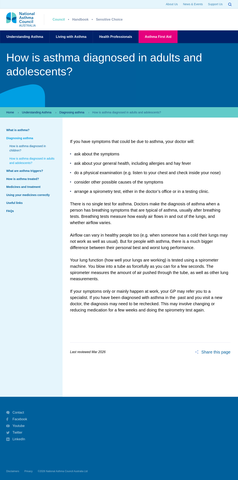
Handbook (80, 19)
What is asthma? (17, 130)
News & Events (193, 4)
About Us (172, 4)
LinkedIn (15, 439)
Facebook (16, 419)
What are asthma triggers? (24, 170)
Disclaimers (12, 471)
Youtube (15, 425)
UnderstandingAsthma (24, 37)
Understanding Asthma (36, 112)
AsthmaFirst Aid (158, 37)
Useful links (14, 203)
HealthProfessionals (115, 37)
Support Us (215, 4)
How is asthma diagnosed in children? (27, 148)
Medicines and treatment (23, 187)
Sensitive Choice (109, 19)
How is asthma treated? (22, 179)
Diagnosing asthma (71, 112)
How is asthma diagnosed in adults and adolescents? (31, 161)
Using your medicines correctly (28, 195)
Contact (15, 412)
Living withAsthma (71, 37)
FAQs (10, 211)
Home (10, 112)
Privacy (28, 471)
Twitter (14, 432)
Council (59, 19)
